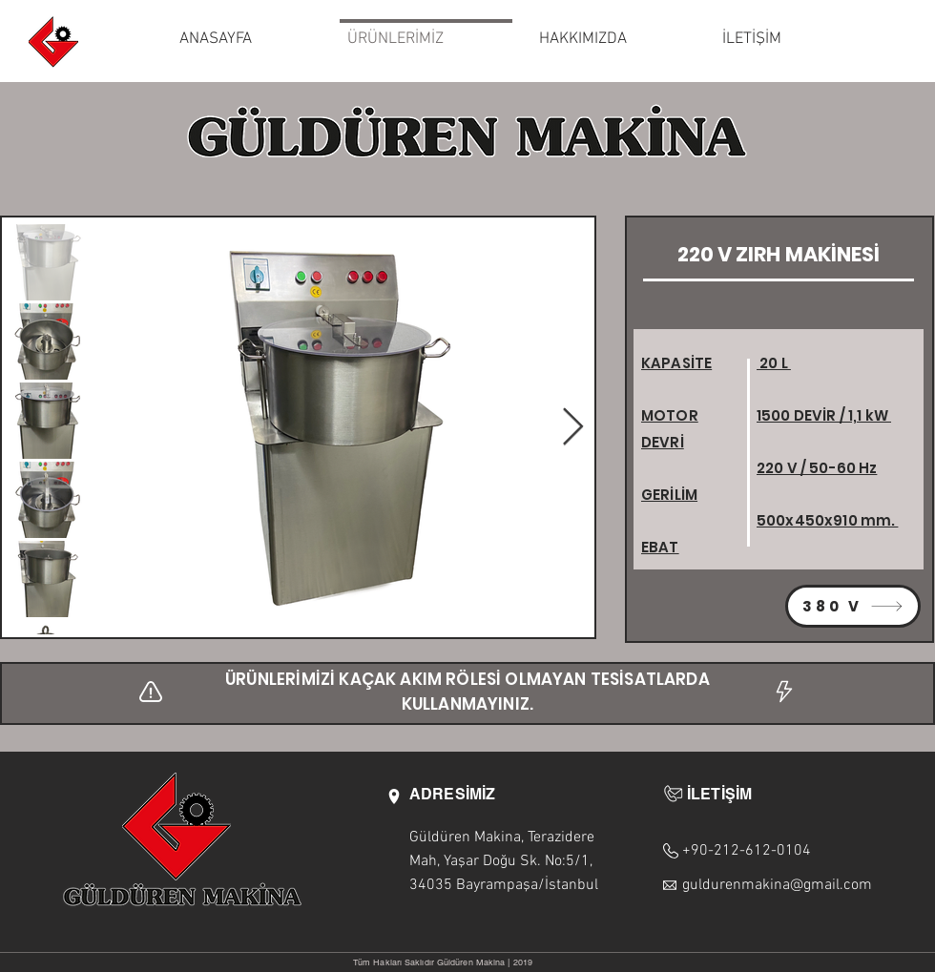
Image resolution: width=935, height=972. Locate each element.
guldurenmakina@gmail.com (777, 885)
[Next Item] (573, 428)
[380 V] (853, 606)
